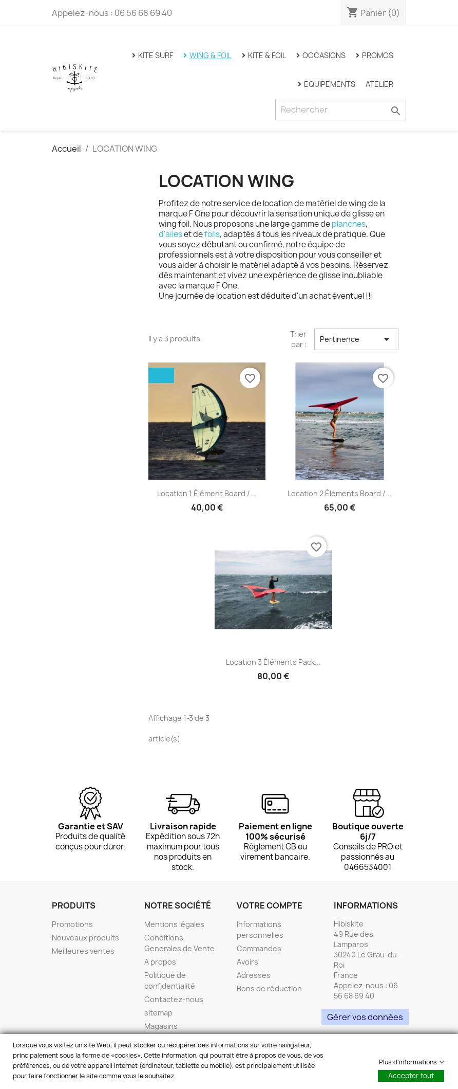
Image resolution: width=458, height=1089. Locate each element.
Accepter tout (411, 1075)
